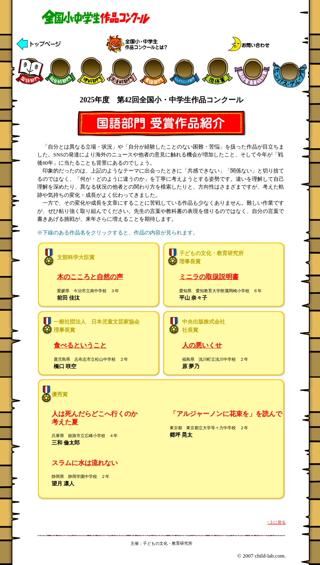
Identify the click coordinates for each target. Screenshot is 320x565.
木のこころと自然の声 (90, 276)
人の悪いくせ (202, 345)
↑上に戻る (276, 522)
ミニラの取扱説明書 (209, 276)
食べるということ (80, 345)
